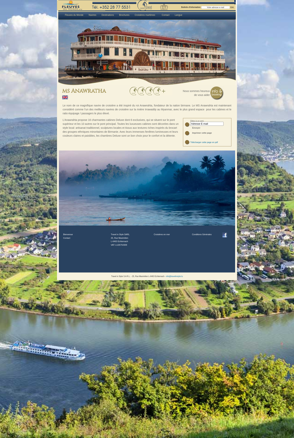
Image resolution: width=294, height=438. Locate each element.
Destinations (107, 15)
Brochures (124, 15)
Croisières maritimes (145, 15)
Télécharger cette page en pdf (204, 142)
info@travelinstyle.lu (174, 276)
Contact (166, 15)
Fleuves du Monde (74, 15)
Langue (178, 15)
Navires (92, 15)
